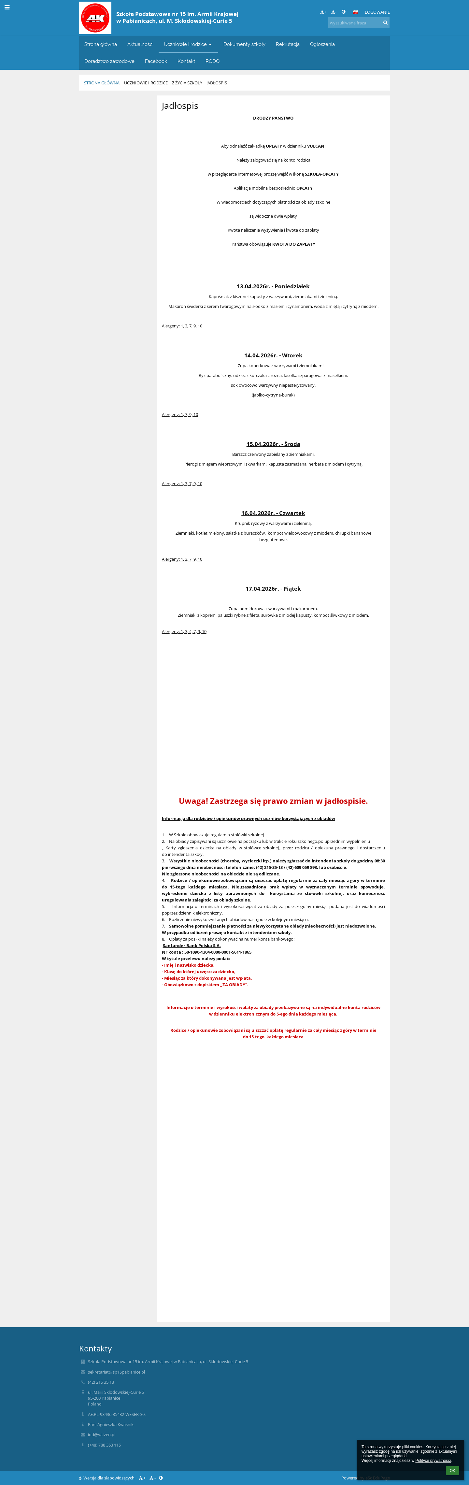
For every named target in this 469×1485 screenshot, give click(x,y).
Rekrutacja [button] (288, 44)
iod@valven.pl (101, 1434)
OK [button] (452, 1470)
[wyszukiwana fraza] (359, 23)
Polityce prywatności (433, 1460)
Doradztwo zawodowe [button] (109, 61)
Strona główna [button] (100, 44)
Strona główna (102, 83)
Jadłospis (216, 83)
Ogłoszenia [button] (322, 44)
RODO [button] (213, 61)
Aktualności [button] (140, 44)
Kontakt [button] (186, 61)
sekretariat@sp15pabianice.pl (116, 1372)
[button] (355, 12)
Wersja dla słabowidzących (107, 1478)
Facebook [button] (156, 61)
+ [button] (323, 12)
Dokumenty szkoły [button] (244, 44)
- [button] (333, 12)
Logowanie (377, 12)
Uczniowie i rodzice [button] (188, 44)
